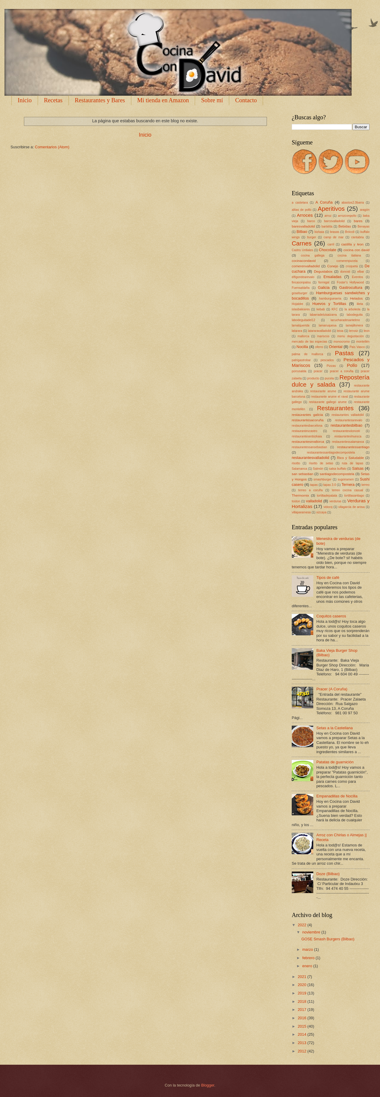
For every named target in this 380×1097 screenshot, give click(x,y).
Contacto (246, 100)
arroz (327, 215)
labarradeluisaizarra (323, 314)
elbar (360, 271)
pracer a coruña (341, 371)
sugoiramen (346, 479)
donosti (345, 271)
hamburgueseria (330, 298)
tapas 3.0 (329, 484)
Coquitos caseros (331, 616)
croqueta (352, 266)
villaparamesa (301, 512)
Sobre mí (212, 100)
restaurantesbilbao (346, 425)
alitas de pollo (301, 209)
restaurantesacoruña (307, 420)
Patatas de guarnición (335, 762)
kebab (321, 309)
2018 (302, 1001)
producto (313, 378)
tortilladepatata (327, 495)
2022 (302, 925)
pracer (318, 371)
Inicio (25, 100)
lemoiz (353, 330)
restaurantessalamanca (348, 441)
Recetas (53, 100)
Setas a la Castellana (334, 728)
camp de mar (334, 237)
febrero (308, 958)
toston (296, 501)
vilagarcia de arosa (351, 507)
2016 (302, 1018)
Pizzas (331, 365)
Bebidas (344, 226)
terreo (365, 484)
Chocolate (327, 250)
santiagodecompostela (337, 474)
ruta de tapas (352, 463)
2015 (302, 1026)
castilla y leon (352, 244)
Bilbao (302, 231)
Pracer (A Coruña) (331, 689)
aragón (365, 209)
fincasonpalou (301, 282)
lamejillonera (354, 325)
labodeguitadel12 (303, 320)
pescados (327, 360)
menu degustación (350, 336)
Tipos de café (327, 577)
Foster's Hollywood (350, 282)
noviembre (311, 932)
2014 (302, 1034)
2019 (302, 993)
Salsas (358, 468)
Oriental (335, 346)
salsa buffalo (337, 468)
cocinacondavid (304, 261)
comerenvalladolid (306, 266)
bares (358, 221)
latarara (297, 330)
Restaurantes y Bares (100, 100)
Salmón (318, 468)
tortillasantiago (354, 495)
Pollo (352, 365)
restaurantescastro (304, 431)
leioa (340, 330)
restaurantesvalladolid (310, 457)
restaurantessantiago (353, 447)
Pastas (344, 353)
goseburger (299, 293)
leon (366, 330)
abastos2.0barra (353, 202)
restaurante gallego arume (327, 402)
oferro (319, 347)
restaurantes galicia (307, 414)
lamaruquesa (328, 325)
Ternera (348, 484)
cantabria (357, 237)
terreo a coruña (310, 490)
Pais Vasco (357, 347)
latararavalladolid (319, 330)
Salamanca (299, 468)
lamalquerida (300, 325)
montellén (363, 341)
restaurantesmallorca (308, 441)
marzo (308, 949)
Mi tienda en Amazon (163, 100)
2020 (302, 984)
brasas (334, 232)
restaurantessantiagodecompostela (331, 452)
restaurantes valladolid (348, 414)
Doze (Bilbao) (328, 874)
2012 (302, 1051)
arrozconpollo (347, 215)
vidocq (327, 507)
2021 (302, 976)
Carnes (301, 243)
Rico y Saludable (350, 458)
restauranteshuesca (347, 436)
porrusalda (299, 371)
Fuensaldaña (301, 287)
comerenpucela (347, 261)
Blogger (207, 1085)
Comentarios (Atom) (52, 147)
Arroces (305, 215)
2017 (302, 1009)
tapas (314, 484)
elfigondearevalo (303, 277)
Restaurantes (335, 408)
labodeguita (355, 314)
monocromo (342, 341)
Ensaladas (332, 276)
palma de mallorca (307, 354)
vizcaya (321, 512)
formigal (323, 282)
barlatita (326, 226)
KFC (335, 309)
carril (331, 244)
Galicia (323, 287)
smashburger (323, 479)
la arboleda (352, 309)
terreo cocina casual (347, 490)
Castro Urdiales (302, 250)
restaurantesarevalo (348, 420)
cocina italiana (349, 255)
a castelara (300, 202)
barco (311, 221)
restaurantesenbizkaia (307, 436)
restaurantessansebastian (309, 447)
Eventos (357, 277)
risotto (296, 463)
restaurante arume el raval (329, 396)
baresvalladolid (303, 226)
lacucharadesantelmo (345, 320)
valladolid (314, 501)
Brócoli (349, 232)
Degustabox (323, 271)
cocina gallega (312, 255)
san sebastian (302, 474)
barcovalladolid (334, 221)
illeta (360, 304)
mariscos (323, 336)
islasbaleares (301, 309)
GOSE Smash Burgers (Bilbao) (327, 939)
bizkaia (319, 232)
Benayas (364, 226)
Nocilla (302, 346)
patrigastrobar (301, 360)
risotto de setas (321, 463)
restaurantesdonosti (346, 431)
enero (307, 966)
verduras (335, 501)
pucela (329, 378)
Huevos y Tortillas (329, 303)
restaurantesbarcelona (307, 425)
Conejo (332, 266)
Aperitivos (331, 208)
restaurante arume (323, 391)
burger (311, 237)
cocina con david (356, 250)
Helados (356, 298)
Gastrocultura (350, 287)
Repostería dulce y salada (331, 381)
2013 (302, 1042)
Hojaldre (297, 304)
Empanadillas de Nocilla (336, 796)
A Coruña (323, 202)
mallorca (303, 336)
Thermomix (300, 495)
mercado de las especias (309, 341)
